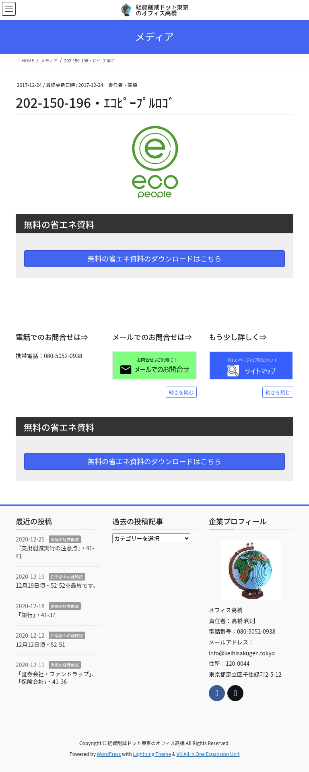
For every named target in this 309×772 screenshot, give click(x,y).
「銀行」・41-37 (36, 615)
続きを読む (181, 392)
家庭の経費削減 (65, 539)
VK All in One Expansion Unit (208, 753)
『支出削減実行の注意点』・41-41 (55, 552)
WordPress (109, 753)
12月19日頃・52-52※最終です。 (57, 585)
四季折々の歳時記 (67, 577)
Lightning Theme (152, 753)
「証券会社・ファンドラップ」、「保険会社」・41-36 (56, 678)
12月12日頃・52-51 (40, 644)
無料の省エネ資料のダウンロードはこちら (155, 258)
